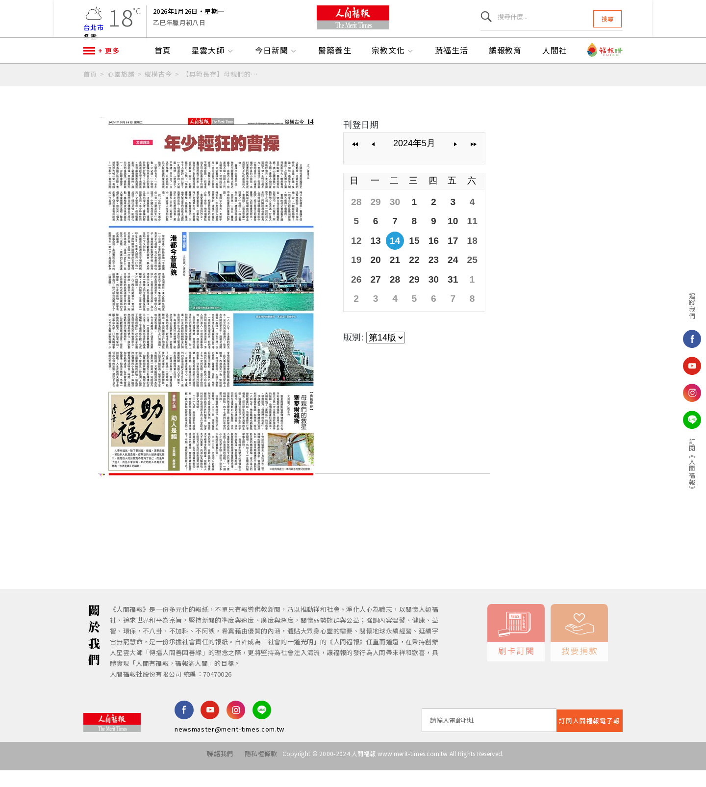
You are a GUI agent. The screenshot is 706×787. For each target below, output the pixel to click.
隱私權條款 (256, 775)
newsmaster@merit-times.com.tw (229, 750)
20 (374, 277)
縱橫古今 (158, 95)
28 (356, 222)
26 (356, 296)
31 (448, 296)
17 (448, 258)
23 (430, 277)
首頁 (162, 72)
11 (467, 240)
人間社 (554, 72)
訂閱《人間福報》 (657, 465)
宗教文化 (393, 72)
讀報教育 (505, 72)
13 (374, 258)
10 (448, 240)
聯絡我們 (210, 775)
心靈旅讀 (121, 95)
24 (448, 277)
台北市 (93, 31)
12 (356, 258)
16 (430, 258)
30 (393, 222)
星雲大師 (212, 72)
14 (393, 258)
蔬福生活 (451, 72)
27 (374, 296)
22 (411, 277)
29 (374, 222)
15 (411, 258)
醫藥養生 (335, 72)
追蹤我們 (657, 305)
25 (467, 277)
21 (393, 277)
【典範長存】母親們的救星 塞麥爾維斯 (220, 95)
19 (356, 277)
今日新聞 (276, 72)
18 (467, 258)
